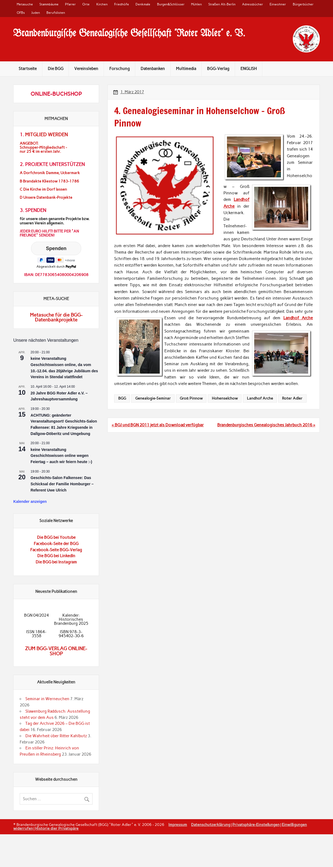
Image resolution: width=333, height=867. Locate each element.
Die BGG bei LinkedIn (56, 555)
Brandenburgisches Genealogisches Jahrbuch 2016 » (266, 425)
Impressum (177, 824)
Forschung (119, 68)
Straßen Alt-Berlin (221, 4)
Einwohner (278, 4)
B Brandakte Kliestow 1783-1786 (49, 181)
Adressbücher (252, 4)
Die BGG (55, 68)
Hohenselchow (225, 398)
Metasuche (25, 4)
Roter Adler (292, 398)
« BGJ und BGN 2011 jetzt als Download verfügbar (158, 425)
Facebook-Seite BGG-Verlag (56, 549)
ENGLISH (248, 68)
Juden (35, 13)
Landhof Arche (298, 317)
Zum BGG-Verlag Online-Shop (56, 651)
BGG (122, 398)
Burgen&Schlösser (171, 4)
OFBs (21, 13)
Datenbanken (153, 68)
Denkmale (142, 4)
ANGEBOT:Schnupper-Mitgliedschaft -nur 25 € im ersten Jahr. (43, 147)
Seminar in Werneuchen (47, 698)
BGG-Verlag (218, 68)
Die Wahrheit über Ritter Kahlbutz (56, 735)
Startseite (28, 68)
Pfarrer (70, 4)
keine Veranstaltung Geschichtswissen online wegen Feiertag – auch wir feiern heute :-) (61, 455)
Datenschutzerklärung (210, 824)
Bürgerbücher (303, 4)
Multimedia (186, 68)
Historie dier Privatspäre (57, 828)
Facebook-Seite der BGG (56, 543)
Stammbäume (49, 4)
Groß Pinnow (191, 398)
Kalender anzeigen (30, 501)
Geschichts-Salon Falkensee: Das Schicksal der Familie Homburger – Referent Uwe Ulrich (61, 484)
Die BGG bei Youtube (56, 537)
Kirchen (102, 4)
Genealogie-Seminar (153, 398)
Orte (86, 4)
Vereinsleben (86, 68)
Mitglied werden (46, 135)
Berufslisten (55, 13)
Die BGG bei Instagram (56, 562)
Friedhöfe (121, 4)
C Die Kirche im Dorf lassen (43, 189)
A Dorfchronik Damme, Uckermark (50, 173)
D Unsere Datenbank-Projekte (46, 197)
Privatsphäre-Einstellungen (256, 824)
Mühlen (196, 4)
